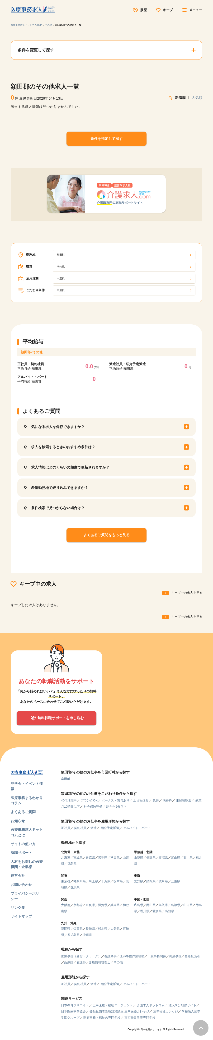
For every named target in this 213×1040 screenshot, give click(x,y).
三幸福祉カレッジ (165, 1011)
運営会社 (18, 876)
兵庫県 (115, 905)
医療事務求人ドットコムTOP (26, 25)
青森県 (90, 857)
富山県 (175, 857)
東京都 (65, 881)
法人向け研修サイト (182, 1005)
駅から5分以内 (116, 806)
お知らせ (18, 821)
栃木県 (118, 881)
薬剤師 (68, 962)
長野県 (151, 857)
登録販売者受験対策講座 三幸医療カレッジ (119, 1011)
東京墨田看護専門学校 (139, 1017)
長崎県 (90, 928)
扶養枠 (167, 800)
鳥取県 (163, 905)
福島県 (71, 863)
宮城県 (78, 857)
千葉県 (105, 881)
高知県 (169, 911)
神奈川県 (79, 881)
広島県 (138, 905)
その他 (48, 25)
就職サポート (21, 853)
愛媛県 (157, 911)
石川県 (188, 857)
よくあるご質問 (23, 812)
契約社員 (80, 828)
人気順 (197, 98)
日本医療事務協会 (73, 1011)
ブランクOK (89, 800)
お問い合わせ (21, 885)
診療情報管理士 (99, 962)
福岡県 (65, 928)
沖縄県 (87, 935)
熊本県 (102, 928)
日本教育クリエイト (75, 1005)
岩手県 (102, 857)
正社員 (65, 828)
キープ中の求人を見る (186, 592)
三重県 (175, 881)
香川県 (144, 911)
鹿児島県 (73, 935)
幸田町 (65, 779)
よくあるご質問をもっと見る (106, 535)
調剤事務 (175, 956)
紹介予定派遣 (110, 828)
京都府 (78, 905)
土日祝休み (141, 800)
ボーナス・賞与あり (115, 800)
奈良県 (90, 905)
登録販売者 (192, 956)
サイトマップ (21, 916)
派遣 (93, 828)
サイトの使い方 (23, 844)
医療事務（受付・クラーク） (81, 956)
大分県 (115, 928)
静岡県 (151, 881)
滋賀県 (102, 905)
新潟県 (163, 857)
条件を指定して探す (106, 139)
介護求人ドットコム (151, 1005)
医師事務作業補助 (132, 956)
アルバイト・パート (137, 828)
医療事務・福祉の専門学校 (101, 1017)
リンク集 (18, 908)
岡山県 (151, 905)
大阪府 (65, 905)
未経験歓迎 (183, 800)
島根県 (175, 905)
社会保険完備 (93, 806)
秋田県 (115, 857)
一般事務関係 (156, 956)
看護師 (81, 962)
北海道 (65, 857)
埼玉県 (93, 881)
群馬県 (75, 887)
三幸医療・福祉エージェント (113, 1005)
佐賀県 (78, 928)
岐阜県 (163, 881)
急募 (156, 800)
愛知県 (138, 881)
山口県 (188, 905)
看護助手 (110, 956)
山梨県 (138, 857)
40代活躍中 (69, 800)
